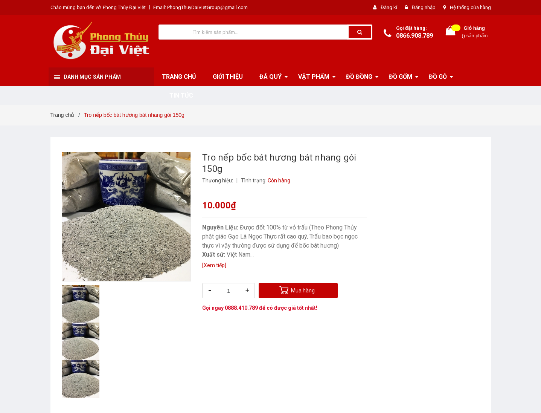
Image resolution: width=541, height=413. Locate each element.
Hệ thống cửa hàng (470, 7)
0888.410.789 (241, 308)
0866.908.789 (414, 35)
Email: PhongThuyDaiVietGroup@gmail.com (200, 7)
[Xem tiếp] (214, 265)
